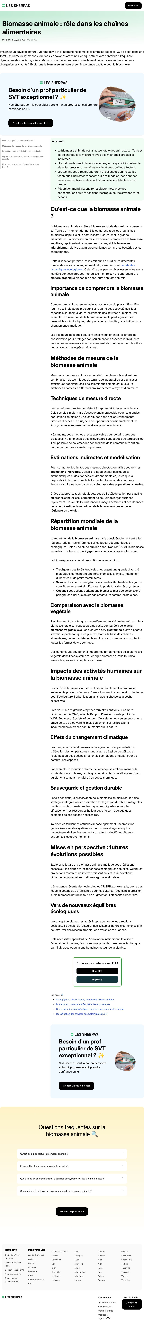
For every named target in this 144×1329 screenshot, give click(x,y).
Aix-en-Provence (36, 1255)
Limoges (79, 1255)
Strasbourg (126, 1259)
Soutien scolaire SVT (14, 1270)
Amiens (31, 1259)
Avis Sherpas (105, 1306)
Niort (100, 1264)
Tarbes (124, 1264)
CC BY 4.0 (32, 40)
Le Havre (56, 1276)
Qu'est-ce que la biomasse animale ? (18, 140)
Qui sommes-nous (107, 1302)
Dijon (54, 1268)
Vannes (124, 1276)
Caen (30, 1283)
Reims (101, 1276)
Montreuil (79, 1276)
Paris (100, 1268)
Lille (76, 1251)
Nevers (101, 1255)
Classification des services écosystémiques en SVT (82, 1013)
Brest (30, 1275)
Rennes (101, 1280)
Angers (31, 1263)
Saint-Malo (126, 1255)
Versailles (125, 1280)
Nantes (101, 1251)
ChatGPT (97, 971)
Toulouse (125, 1272)
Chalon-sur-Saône (60, 1251)
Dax (53, 1264)
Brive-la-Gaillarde (36, 1279)
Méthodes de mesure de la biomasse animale (22, 146)
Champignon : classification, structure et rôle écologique (85, 999)
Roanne (124, 1251)
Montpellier (80, 1272)
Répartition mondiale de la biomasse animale (21, 151)
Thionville (125, 1268)
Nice (100, 1259)
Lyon (77, 1259)
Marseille (79, 1264)
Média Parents (105, 1310)
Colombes (56, 1259)
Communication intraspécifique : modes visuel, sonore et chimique (90, 1009)
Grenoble (56, 1272)
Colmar (55, 1255)
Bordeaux (32, 1271)
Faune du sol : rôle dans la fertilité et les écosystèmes (83, 1004)
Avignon (32, 1267)
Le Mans (55, 1280)
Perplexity (97, 979)
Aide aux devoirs (13, 1274)
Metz (77, 1268)
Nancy (78, 1280)
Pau (100, 1272)
